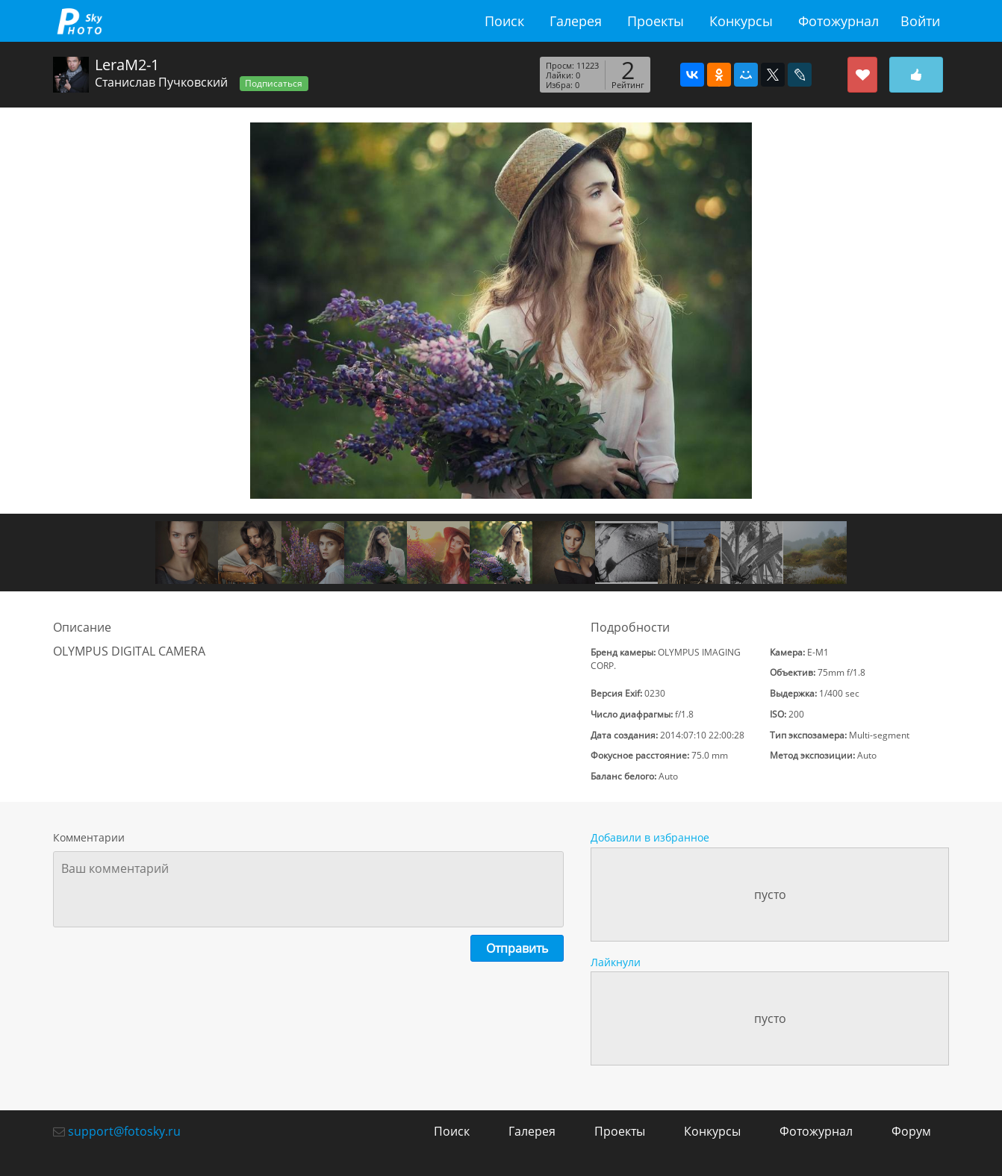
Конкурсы (741, 21)
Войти (920, 21)
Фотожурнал (838, 21)
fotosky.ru (79, 21)
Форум (911, 1131)
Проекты (655, 21)
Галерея (576, 21)
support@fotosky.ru (124, 1131)
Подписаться (273, 83)
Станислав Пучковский (161, 82)
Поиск (504, 21)
